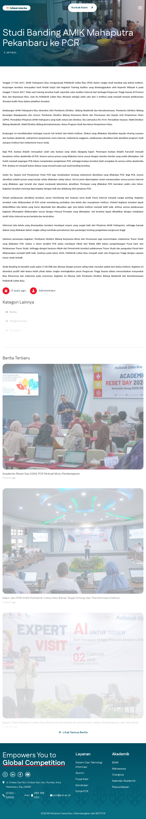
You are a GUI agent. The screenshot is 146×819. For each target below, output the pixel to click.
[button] (140, 7)
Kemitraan (82, 785)
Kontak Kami (79, 8)
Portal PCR (82, 791)
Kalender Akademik (124, 781)
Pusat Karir (82, 779)
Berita (13, 315)
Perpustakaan (120, 787)
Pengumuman (18, 324)
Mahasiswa (119, 769)
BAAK (115, 763)
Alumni (80, 773)
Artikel (12, 53)
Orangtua (118, 775)
